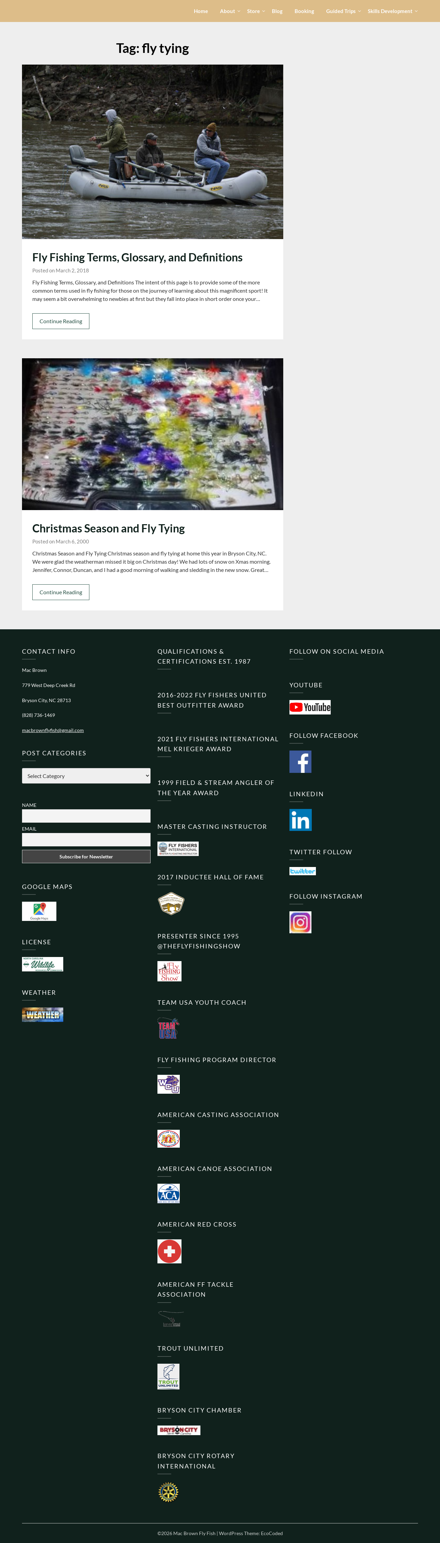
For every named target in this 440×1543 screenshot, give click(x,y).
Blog (277, 11)
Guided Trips (341, 11)
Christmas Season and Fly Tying (108, 528)
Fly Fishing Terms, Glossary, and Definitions (137, 257)
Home (201, 11)
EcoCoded (272, 1533)
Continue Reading (61, 321)
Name (29, 805)
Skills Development (390, 11)
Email (29, 829)
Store (253, 11)
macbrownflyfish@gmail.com (53, 730)
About (227, 11)
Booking (304, 11)
